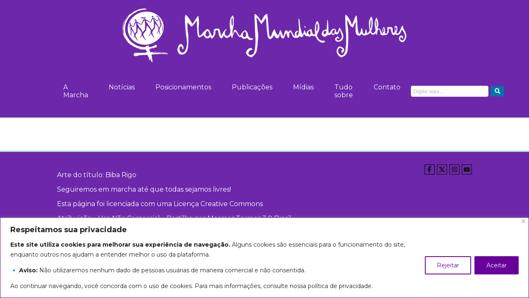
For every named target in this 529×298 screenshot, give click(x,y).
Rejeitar (448, 265)
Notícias (122, 87)
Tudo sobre (343, 91)
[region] (264, 257)
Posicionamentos (183, 87)
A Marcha (75, 91)
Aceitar (496, 265)
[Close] (523, 221)
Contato (387, 87)
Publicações (252, 87)
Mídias (303, 87)
